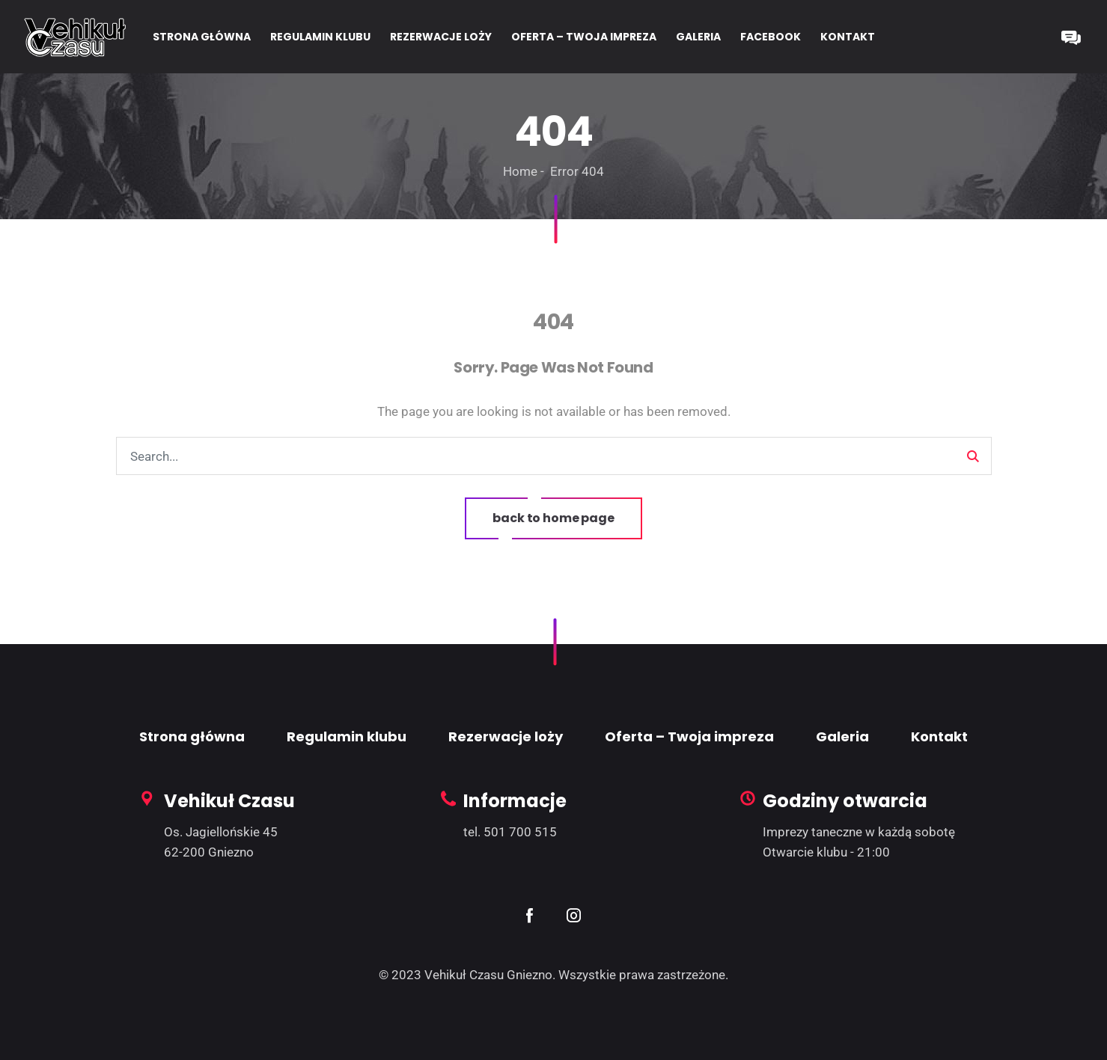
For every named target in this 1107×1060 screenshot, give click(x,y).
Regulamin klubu (346, 736)
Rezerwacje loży (505, 736)
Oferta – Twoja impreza (689, 736)
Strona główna (192, 736)
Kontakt (939, 736)
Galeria (842, 736)
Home (520, 171)
